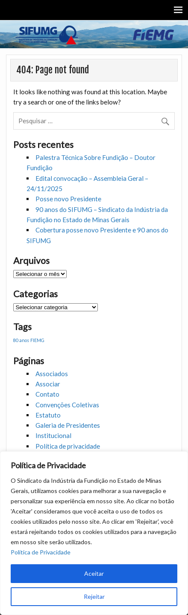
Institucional (53, 435)
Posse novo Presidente (68, 199)
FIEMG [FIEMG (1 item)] (37, 340)
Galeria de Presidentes (67, 425)
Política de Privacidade (40, 552)
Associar (47, 384)
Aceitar (94, 573)
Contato (47, 394)
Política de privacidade (67, 446)
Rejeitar (94, 596)
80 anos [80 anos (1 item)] (21, 340)
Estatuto (48, 415)
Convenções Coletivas (67, 405)
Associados (51, 373)
